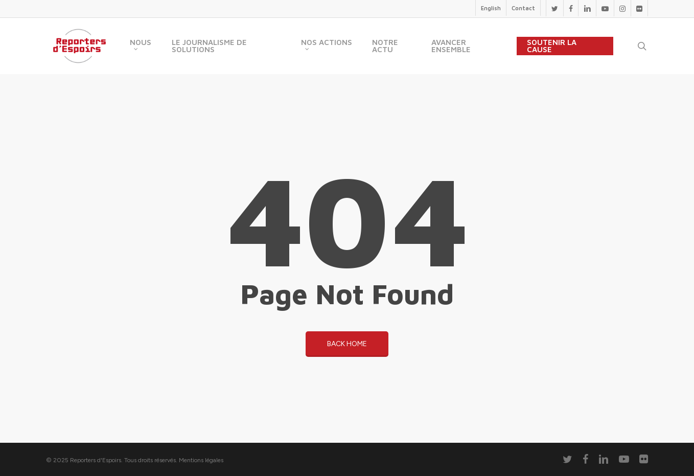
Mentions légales (201, 460)
